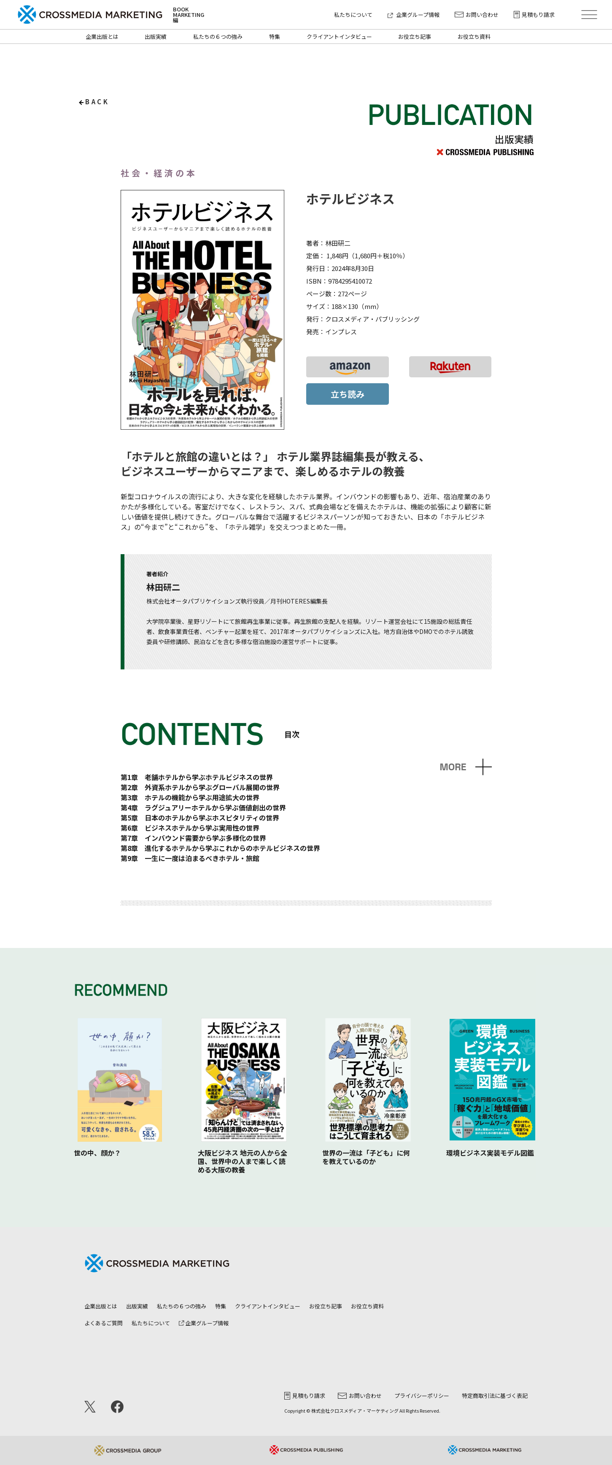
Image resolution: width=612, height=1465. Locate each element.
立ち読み (347, 394)
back (97, 101)
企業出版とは (102, 36)
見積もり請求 (534, 15)
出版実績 (156, 36)
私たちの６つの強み (218, 36)
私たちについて (353, 15)
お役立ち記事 (414, 36)
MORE (452, 767)
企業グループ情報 (413, 15)
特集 (274, 36)
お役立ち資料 (474, 36)
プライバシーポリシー (421, 1396)
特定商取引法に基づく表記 (495, 1396)
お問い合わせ (477, 15)
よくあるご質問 (103, 1323)
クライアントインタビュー (339, 36)
